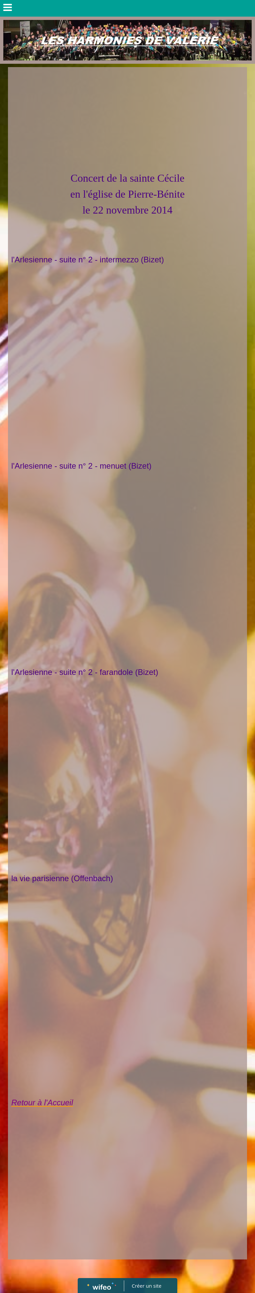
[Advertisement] (127, 120)
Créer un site (146, 1285)
